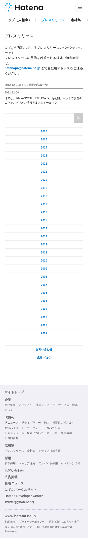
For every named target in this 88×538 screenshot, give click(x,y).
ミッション (25, 405)
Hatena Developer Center (24, 496)
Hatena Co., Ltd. (13, 531)
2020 (44, 179)
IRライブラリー (31, 422)
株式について (35, 433)
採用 (8, 458)
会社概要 (10, 405)
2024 (44, 147)
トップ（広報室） (18, 20)
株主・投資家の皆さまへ (59, 422)
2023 (44, 155)
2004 (44, 309)
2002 (44, 325)
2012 (44, 244)
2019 (44, 188)
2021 (44, 171)
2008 (44, 276)
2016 (44, 212)
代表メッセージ (45, 405)
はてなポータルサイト (21, 489)
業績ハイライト (14, 428)
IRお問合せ (11, 438)
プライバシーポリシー (31, 521)
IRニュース (11, 422)
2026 (44, 131)
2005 (44, 300)
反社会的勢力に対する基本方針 (54, 527)
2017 (44, 204)
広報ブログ (44, 357)
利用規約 (10, 521)
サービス (63, 405)
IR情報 (9, 417)
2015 (44, 220)
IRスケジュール (14, 433)
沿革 (75, 405)
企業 (8, 399)
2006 (44, 292)
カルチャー (11, 410)
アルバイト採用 (48, 463)
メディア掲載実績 (49, 450)
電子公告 (52, 433)
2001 (44, 333)
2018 (44, 196)
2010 (44, 260)
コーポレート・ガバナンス (43, 428)
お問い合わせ (44, 349)
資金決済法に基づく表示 (18, 527)
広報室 (9, 445)
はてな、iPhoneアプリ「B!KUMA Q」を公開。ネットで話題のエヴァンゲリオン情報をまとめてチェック (43, 100)
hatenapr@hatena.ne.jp (22, 68)
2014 (44, 228)
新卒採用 (10, 463)
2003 (44, 317)
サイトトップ (14, 392)
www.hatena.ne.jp (20, 516)
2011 (44, 252)
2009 (44, 268)
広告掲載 (11, 477)
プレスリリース (53, 20)
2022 (44, 163)
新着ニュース (14, 483)
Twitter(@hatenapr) (19, 502)
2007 (44, 284)
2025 (44, 139)
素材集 (76, 20)
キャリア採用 (27, 463)
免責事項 (66, 433)
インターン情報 (70, 463)
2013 (44, 236)
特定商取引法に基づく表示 (64, 521)
